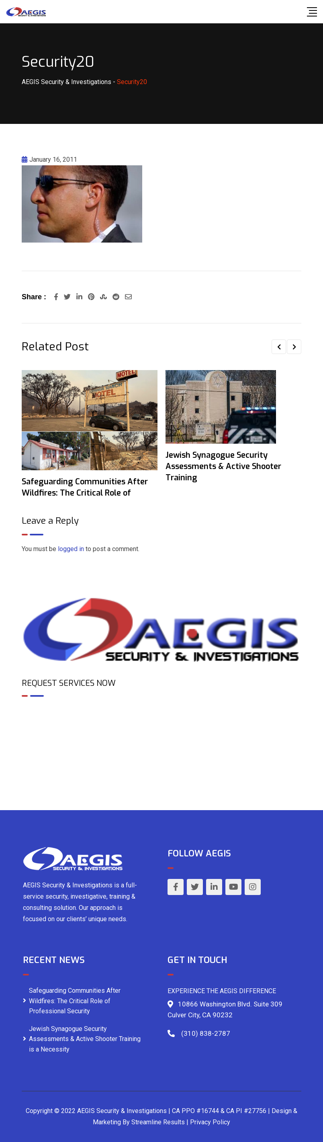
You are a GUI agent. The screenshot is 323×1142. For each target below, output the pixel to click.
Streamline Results (158, 1122)
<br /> (161, 738)
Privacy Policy (210, 1122)
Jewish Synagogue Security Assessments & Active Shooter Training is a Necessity (85, 1039)
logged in (71, 549)
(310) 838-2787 (205, 1033)
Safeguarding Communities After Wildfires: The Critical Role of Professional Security (75, 1001)
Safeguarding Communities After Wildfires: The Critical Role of (85, 487)
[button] (279, 347)
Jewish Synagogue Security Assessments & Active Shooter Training (223, 466)
